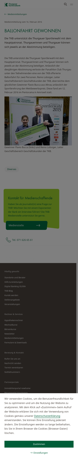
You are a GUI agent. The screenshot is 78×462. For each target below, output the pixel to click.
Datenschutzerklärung (47, 416)
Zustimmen (39, 444)
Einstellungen (41, 452)
